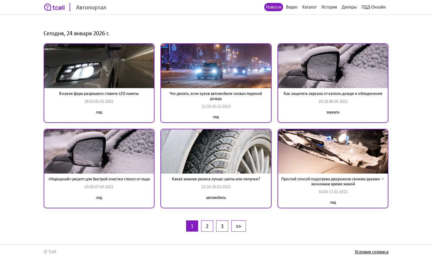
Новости (273, 7)
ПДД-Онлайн (374, 7)
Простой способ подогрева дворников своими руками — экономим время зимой (333, 181)
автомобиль (216, 197)
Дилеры (349, 7)
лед (99, 112)
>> (238, 226)
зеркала (332, 112)
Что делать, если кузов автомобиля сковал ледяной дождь (216, 96)
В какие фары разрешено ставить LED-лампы (99, 93)
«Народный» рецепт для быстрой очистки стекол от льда (99, 178)
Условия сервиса (372, 252)
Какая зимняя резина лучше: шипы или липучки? (216, 178)
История (329, 7)
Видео (292, 7)
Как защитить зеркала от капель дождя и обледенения (333, 93)
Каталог (309, 7)
